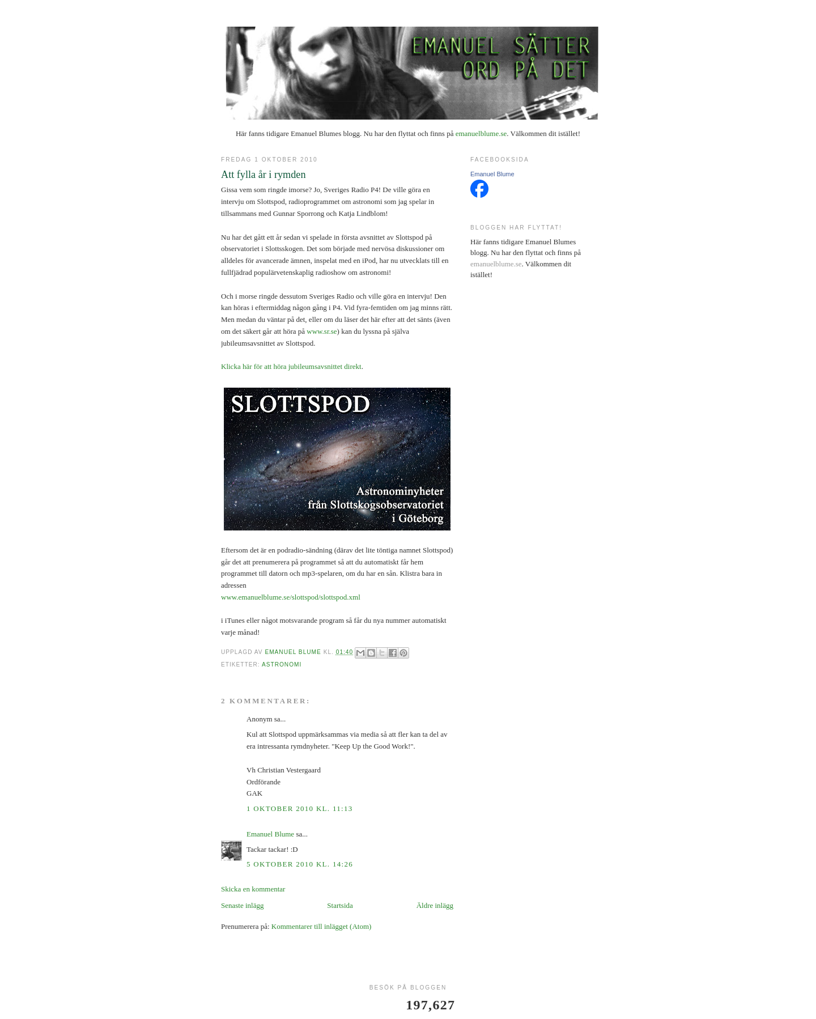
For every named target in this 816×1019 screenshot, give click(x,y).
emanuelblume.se (481, 133)
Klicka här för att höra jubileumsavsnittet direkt (291, 366)
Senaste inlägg (242, 905)
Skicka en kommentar (253, 889)
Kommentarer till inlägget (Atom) (321, 926)
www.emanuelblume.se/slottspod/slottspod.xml (290, 597)
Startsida (340, 905)
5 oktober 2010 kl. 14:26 (299, 864)
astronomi (281, 664)
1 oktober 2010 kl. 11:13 (299, 808)
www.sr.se (322, 331)
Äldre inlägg (434, 905)
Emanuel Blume (270, 834)
